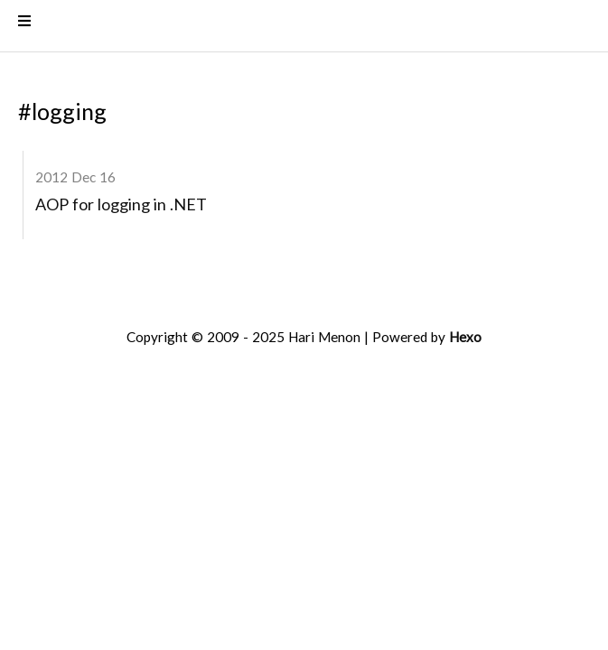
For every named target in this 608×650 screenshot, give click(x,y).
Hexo (465, 340)
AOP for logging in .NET (121, 208)
